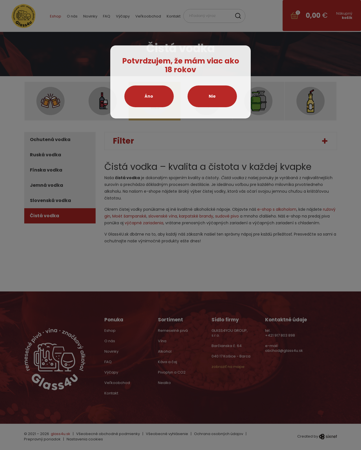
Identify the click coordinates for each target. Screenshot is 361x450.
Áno (149, 96)
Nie (212, 96)
